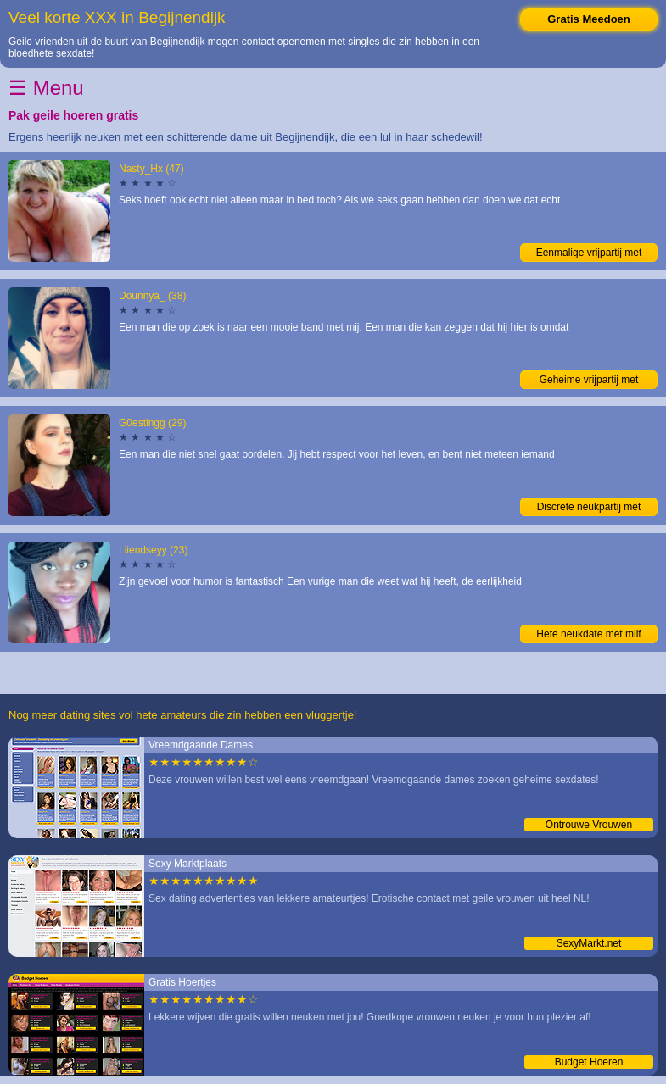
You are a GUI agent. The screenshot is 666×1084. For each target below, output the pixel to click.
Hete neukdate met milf (588, 634)
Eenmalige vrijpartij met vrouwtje (589, 254)
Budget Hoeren (589, 1062)
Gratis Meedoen (588, 19)
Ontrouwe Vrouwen (589, 825)
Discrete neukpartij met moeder (589, 508)
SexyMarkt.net (589, 943)
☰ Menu (46, 87)
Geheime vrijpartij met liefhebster (589, 381)
